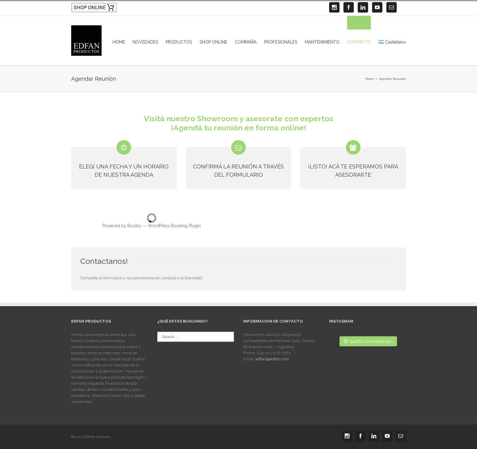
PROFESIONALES (280, 42)
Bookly (134, 225)
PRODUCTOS (179, 42)
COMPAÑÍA (245, 42)
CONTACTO (359, 42)
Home (369, 78)
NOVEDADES (145, 42)
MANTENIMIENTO (322, 42)
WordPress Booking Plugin (174, 225)
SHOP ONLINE (213, 42)
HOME (119, 42)
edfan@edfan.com (272, 359)
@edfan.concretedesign (368, 341)
